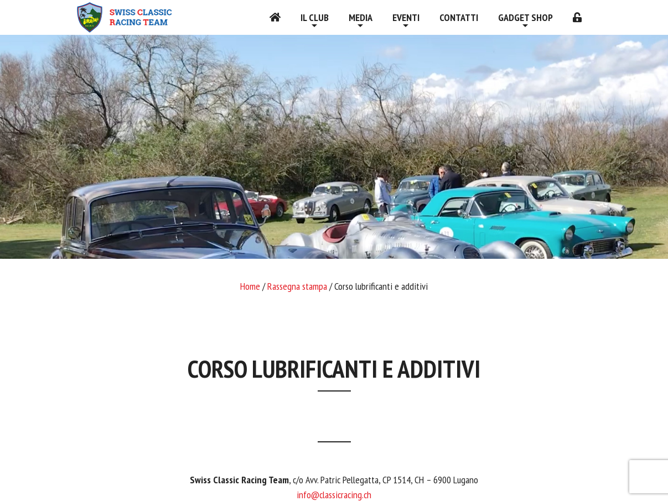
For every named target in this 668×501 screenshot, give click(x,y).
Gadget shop (525, 17)
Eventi (406, 17)
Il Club (315, 17)
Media (360, 17)
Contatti (458, 17)
